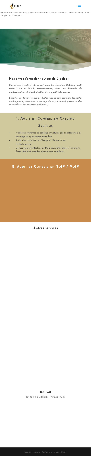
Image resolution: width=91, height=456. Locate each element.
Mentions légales (32, 452)
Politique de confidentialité (54, 452)
